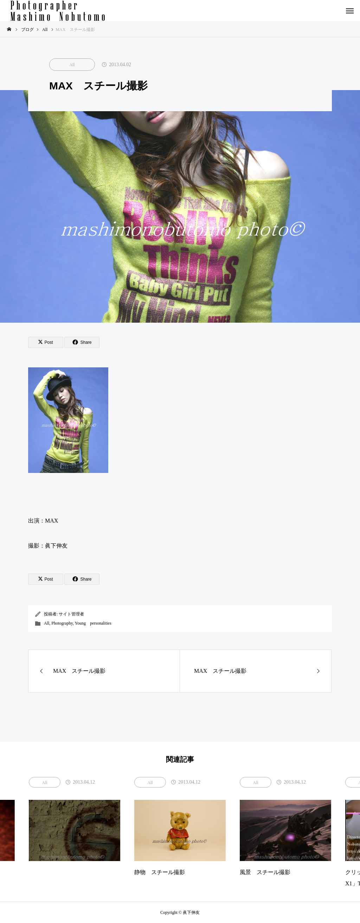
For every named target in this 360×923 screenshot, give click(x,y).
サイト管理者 (71, 614)
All (72, 64)
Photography (62, 623)
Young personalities (93, 623)
